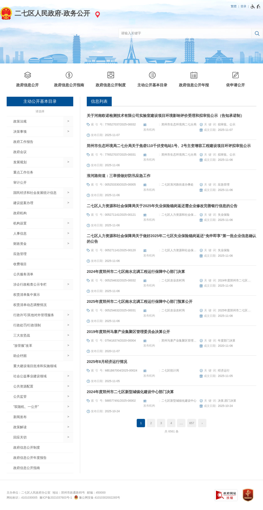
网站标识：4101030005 (22, 497)
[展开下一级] (68, 121)
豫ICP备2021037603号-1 (56, 497)
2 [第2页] (151, 423)
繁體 (234, 6)
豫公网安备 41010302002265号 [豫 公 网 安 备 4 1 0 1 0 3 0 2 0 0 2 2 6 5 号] (97, 497)
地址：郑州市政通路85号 (68, 492)
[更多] (181, 423)
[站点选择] (97, 14)
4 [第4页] (171, 423)
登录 (243, 6)
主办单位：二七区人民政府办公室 (28, 492)
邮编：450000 (96, 492)
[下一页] (202, 423)
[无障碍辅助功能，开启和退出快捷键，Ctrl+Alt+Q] (255, 6)
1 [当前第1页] (141, 423)
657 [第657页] (191, 423)
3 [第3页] (161, 423)
